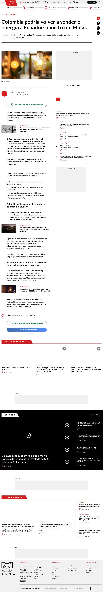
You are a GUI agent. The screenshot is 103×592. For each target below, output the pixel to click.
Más (96, 415)
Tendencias (63, 2)
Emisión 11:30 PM (94, 7)
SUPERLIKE (88, 570)
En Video (10, 415)
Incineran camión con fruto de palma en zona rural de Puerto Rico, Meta (88, 435)
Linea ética (37, 576)
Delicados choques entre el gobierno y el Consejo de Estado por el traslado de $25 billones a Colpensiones (50, 369)
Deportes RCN (37, 2)
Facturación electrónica (37, 566)
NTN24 (53, 566)
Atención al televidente (23, 570)
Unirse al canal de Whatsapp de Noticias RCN (27, 104)
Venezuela (63, 132)
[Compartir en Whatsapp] (98, 33)
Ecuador (38, 315)
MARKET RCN (89, 572)
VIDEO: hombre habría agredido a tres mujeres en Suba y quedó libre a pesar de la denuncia (74, 146)
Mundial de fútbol (85, 514)
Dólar (61, 122)
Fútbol (81, 502)
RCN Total (55, 568)
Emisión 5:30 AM (28, 7)
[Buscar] (100, 2)
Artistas (58, 111)
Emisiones (7, 7)
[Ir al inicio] (11, 3)
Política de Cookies (64, 588)
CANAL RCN (92, 2)
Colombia (21, 2)
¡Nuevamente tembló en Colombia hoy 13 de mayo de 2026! (17, 368)
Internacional (29, 2)
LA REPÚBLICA (71, 566)
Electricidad (29, 315)
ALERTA (54, 574)
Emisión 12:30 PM (50, 7)
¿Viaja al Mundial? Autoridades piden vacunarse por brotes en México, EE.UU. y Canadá (90, 518)
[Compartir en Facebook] (98, 23)
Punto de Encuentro (76, 2)
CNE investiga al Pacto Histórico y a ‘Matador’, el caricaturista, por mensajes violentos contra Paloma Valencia (76, 157)
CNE (61, 153)
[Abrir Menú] (3, 2)
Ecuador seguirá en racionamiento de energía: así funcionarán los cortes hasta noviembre (34, 229)
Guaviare (73, 365)
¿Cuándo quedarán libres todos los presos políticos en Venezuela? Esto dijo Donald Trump (18, 525)
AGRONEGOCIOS (72, 570)
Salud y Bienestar (45, 2)
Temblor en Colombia (8, 365)
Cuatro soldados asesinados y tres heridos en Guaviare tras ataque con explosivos (88, 460)
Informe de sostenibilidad (38, 570)
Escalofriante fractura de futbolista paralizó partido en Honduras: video (89, 505)
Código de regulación (26, 573)
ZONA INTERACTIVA (91, 568)
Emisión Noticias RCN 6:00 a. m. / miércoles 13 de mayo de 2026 (87, 448)
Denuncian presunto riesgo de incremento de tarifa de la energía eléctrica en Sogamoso (35, 129)
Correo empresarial (25, 576)
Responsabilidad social (26, 566)
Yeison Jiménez (43, 522)
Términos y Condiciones (77, 588)
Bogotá (62, 143)
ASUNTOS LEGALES (72, 568)
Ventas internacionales (38, 573)
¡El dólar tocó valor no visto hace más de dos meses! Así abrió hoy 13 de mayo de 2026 (74, 125)
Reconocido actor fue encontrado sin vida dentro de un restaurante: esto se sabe (73, 114)
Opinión (69, 2)
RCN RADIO (54, 570)
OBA (35, 578)
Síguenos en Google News (27, 329)
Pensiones (39, 365)
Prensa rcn (23, 578)
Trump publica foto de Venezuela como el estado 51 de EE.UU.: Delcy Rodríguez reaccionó (74, 135)
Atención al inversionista (23, 581)
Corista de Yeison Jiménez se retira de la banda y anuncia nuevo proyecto (55, 525)
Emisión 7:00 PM (72, 7)
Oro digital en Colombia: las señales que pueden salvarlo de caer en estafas (89, 532)
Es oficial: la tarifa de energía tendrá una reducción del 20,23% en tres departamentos (36, 290)
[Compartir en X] (98, 28)
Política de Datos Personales (50, 588)
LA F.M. (53, 572)
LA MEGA (54, 578)
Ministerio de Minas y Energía (16, 315)
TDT (61, 566)
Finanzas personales (85, 528)
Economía (56, 2)
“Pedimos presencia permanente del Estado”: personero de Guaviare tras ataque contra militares (86, 369)
